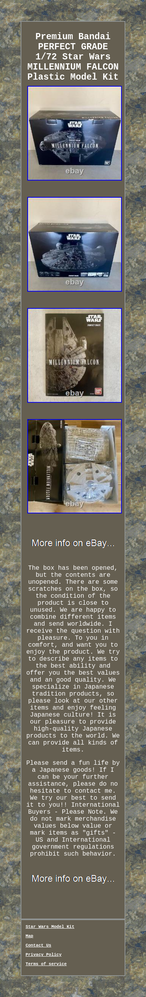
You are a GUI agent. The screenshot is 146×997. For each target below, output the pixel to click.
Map (29, 936)
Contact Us (38, 945)
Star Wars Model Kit (50, 926)
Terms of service (46, 964)
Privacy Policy (44, 954)
